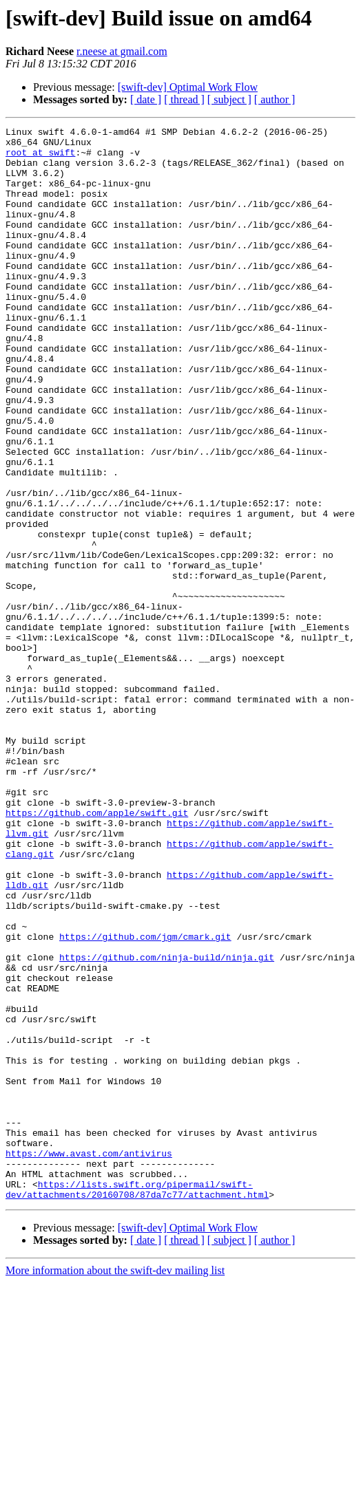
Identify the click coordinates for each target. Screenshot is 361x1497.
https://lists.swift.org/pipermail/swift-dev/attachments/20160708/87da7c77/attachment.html (137, 1402)
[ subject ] (229, 99)
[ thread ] (184, 99)
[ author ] (275, 99)
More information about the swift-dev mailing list (115, 1485)
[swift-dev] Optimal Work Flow (188, 87)
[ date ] (145, 99)
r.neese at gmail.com (121, 51)
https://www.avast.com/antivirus (89, 1359)
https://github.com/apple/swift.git (97, 951)
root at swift (40, 158)
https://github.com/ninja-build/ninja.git (166, 1124)
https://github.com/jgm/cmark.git (145, 1099)
